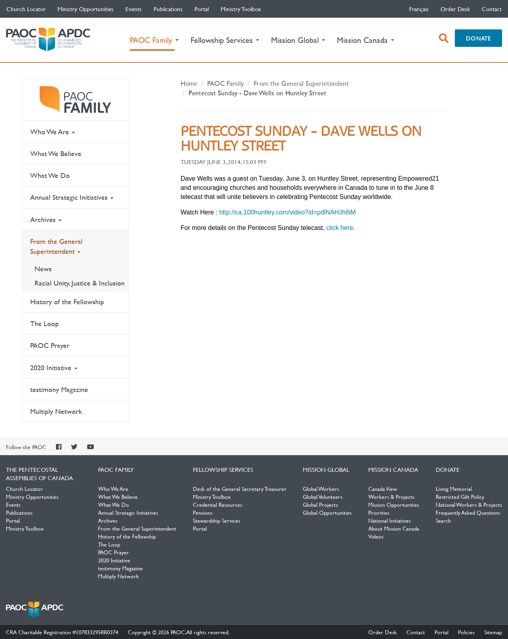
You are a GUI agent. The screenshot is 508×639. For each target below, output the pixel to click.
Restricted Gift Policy (460, 496)
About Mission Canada (393, 528)
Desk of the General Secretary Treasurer (240, 488)
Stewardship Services (216, 520)
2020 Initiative (53, 367)
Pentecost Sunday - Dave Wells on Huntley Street (257, 93)
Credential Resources (217, 504)
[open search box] (443, 38)
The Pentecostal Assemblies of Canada (48, 40)
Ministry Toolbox (241, 8)
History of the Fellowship (67, 301)
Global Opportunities (327, 512)
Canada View (382, 488)
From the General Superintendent (56, 246)
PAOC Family (75, 99)
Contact (492, 8)
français (419, 8)
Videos (375, 536)
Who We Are (52, 131)
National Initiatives (389, 520)
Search (443, 520)
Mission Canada (393, 469)
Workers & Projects (391, 496)
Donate (478, 38)
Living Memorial (454, 488)
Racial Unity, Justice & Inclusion (80, 283)
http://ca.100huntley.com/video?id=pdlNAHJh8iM (287, 212)
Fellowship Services (223, 469)
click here (339, 227)
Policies (466, 631)
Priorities (378, 512)
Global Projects (320, 504)
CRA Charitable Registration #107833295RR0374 (62, 631)
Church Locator (26, 8)
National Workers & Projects (469, 504)
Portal (201, 8)
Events (133, 8)
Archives (46, 219)
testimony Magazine (59, 389)
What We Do (50, 175)
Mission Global (326, 469)
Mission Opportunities (393, 504)
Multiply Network (56, 411)
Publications (168, 8)
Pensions (202, 512)
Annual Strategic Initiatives (72, 197)
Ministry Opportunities (86, 8)
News (43, 268)
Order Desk (455, 8)
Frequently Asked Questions (468, 512)
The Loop (44, 323)
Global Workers (321, 488)
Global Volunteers (323, 496)
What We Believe (55, 153)
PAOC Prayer (49, 345)
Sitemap (493, 631)
